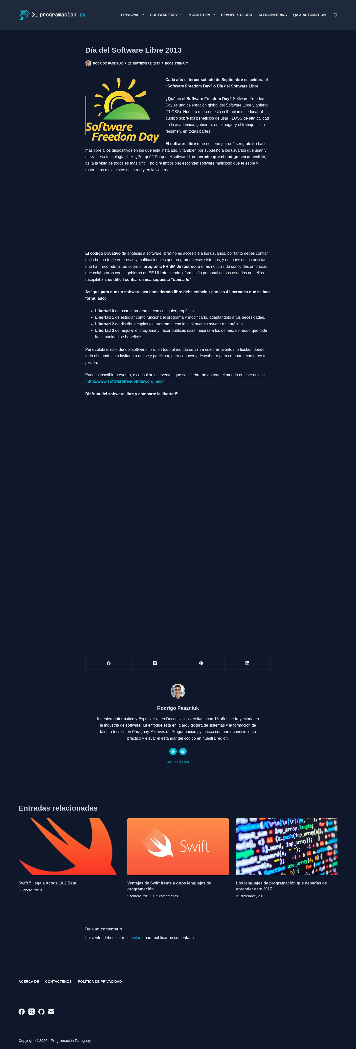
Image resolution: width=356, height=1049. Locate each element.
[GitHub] (41, 1011)
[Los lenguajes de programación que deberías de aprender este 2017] (286, 846)
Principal (133, 15)
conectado (134, 938)
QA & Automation (309, 15)
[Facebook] (109, 663)
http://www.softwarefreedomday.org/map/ (125, 381)
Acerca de (29, 982)
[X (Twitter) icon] (183, 751)
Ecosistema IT (176, 63)
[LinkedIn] (247, 663)
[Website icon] (173, 751)
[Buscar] (335, 15)
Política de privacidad (100, 982)
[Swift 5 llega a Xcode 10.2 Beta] (69, 846)
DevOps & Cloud (236, 15)
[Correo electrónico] (51, 1011)
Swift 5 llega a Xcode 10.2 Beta (47, 883)
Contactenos (58, 982)
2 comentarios (167, 896)
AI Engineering (272, 15)
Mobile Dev (203, 15)
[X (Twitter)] (155, 663)
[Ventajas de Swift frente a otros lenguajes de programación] (178, 846)
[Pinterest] (201, 663)
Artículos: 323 (178, 762)
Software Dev (167, 15)
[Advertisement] (178, 209)
